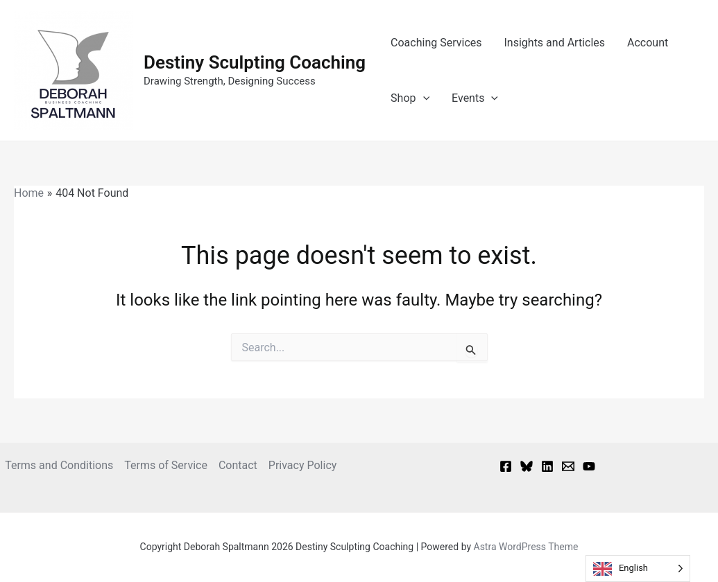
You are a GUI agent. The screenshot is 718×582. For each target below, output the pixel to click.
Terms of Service (165, 465)
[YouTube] (589, 466)
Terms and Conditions (59, 465)
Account (647, 42)
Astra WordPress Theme (526, 546)
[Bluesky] (526, 466)
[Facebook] (505, 466)
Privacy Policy (302, 465)
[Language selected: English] (637, 568)
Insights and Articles (555, 42)
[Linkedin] (547, 466)
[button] (423, 98)
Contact (238, 465)
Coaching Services (436, 42)
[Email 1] (568, 466)
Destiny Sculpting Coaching (255, 62)
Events (475, 98)
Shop (410, 98)
